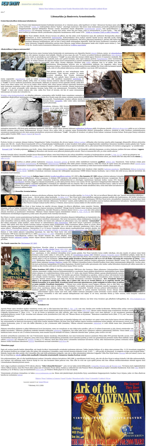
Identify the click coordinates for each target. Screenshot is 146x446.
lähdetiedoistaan (53, 164)
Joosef (64, 8)
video (136, 368)
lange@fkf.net (43, 382)
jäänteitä (94, 53)
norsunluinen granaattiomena (26, 164)
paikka (88, 62)
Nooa (46, 8)
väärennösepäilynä (61, 169)
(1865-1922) (50, 249)
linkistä (19, 375)
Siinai (86, 8)
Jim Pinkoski (86, 195)
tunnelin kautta (140, 164)
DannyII (29, 134)
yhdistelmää (97, 323)
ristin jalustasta (116, 55)
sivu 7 (3, 12)
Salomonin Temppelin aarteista (56, 162)
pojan (131, 330)
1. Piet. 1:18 (72, 309)
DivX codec (40, 369)
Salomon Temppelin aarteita (110, 255)
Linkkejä (99, 8)
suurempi (122, 353)
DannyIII (37, 134)
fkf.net (105, 8)
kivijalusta (45, 108)
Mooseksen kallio (78, 8)
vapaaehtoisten (20, 79)
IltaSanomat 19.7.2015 (29, 243)
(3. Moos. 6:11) (63, 197)
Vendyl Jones (26, 176)
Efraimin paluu (105, 366)
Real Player (63, 341)
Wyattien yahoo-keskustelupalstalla (12, 95)
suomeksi (31, 339)
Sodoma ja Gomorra (55, 8)
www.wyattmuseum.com (43, 373)
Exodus (69, 8)
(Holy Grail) (86, 310)
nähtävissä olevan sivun (120, 128)
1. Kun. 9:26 (82, 210)
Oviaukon (102, 99)
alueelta (98, 28)
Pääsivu (41, 8)
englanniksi (10, 339)
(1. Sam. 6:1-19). (37, 156)
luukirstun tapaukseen (111, 169)
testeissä (31, 341)
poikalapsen (58, 330)
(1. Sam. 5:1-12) (116, 154)
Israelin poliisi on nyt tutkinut (27, 169)
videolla (18, 355)
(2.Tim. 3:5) (35, 27)
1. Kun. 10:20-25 (83, 212)
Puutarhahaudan (89, 28)
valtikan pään (110, 162)
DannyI (23, 134)
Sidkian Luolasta (80, 142)
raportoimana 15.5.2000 (46, 234)
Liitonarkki (92, 8)
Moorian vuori (116, 366)
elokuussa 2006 (44, 79)
